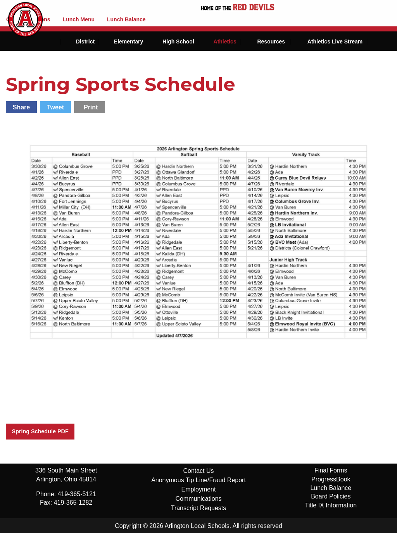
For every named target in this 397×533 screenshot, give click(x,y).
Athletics (225, 41)
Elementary (128, 41)
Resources (271, 41)
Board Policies (330, 496)
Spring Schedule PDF (40, 431)
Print (91, 107)
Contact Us (198, 470)
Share (21, 107)
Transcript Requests (198, 508)
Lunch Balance (126, 19)
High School (178, 41)
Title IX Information (331, 505)
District (85, 41)
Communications (198, 498)
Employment (198, 489)
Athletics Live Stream (334, 41)
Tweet (55, 107)
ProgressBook (330, 479)
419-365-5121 (76, 494)
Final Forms (330, 470)
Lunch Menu (79, 19)
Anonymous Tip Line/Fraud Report (198, 480)
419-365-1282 (73, 502)
